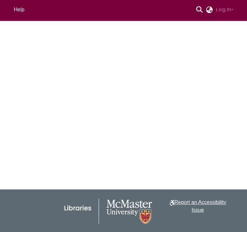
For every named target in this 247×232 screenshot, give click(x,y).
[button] (199, 10)
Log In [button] (223, 9)
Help (19, 9)
